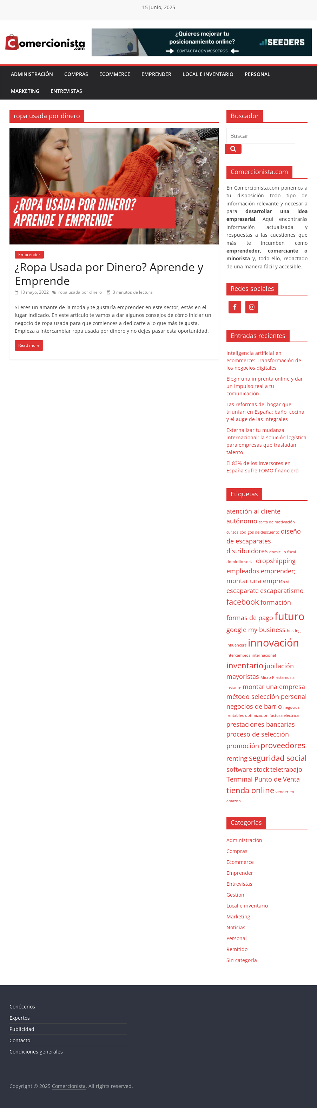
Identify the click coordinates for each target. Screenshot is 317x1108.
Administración (32, 74)
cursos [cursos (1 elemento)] (232, 532)
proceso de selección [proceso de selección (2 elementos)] (257, 734)
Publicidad (21, 1029)
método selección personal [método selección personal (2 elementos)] (266, 696)
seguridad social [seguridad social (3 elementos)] (278, 757)
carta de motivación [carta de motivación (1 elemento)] (277, 522)
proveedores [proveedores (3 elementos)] (282, 745)
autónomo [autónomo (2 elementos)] (241, 521)
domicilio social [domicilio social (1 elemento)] (240, 561)
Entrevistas (66, 91)
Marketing (25, 91)
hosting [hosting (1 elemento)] (294, 630)
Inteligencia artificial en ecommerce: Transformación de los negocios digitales (263, 360)
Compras (76, 74)
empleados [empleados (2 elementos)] (242, 571)
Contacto (19, 1040)
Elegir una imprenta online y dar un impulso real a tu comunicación (264, 386)
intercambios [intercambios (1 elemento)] (238, 655)
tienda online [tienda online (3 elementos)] (250, 790)
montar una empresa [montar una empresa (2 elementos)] (274, 686)
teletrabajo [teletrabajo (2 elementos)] (286, 769)
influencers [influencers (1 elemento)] (236, 645)
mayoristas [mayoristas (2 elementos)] (242, 676)
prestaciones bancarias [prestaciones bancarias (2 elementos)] (260, 724)
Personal (257, 74)
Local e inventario (208, 74)
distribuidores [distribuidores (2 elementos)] (247, 551)
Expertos (19, 1017)
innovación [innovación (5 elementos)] (273, 643)
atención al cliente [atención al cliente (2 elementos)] (253, 511)
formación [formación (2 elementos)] (275, 602)
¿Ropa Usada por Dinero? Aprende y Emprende (109, 273)
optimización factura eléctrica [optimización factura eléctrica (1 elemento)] (272, 715)
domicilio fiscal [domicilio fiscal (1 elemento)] (282, 551)
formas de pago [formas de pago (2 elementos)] (249, 617)
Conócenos (22, 1006)
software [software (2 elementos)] (239, 769)
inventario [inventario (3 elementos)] (244, 665)
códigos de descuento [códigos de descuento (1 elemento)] (259, 532)
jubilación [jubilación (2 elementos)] (279, 666)
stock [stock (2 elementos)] (261, 769)
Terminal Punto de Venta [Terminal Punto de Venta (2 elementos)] (263, 779)
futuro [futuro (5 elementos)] (289, 616)
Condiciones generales (36, 1051)
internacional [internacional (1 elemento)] (264, 655)
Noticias (235, 927)
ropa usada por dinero (80, 292)
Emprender (156, 74)
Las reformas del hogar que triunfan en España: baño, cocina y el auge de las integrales (265, 411)
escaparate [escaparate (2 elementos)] (242, 590)
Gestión (235, 894)
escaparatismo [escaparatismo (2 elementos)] (282, 590)
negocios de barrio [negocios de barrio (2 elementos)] (254, 706)
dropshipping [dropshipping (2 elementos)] (276, 560)
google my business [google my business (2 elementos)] (255, 629)
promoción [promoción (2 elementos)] (242, 745)
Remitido (236, 949)
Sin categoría (241, 960)
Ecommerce (114, 74)
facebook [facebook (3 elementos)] (242, 601)
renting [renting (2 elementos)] (236, 758)
